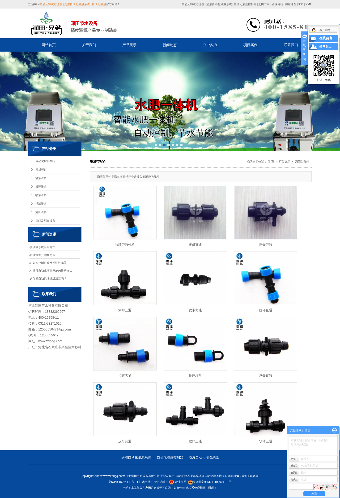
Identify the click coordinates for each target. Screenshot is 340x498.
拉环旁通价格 (125, 245)
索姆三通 (125, 310)
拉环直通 (265, 310)
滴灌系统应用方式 (44, 247)
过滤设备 (41, 203)
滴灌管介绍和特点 (44, 255)
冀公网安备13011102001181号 (212, 482)
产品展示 (129, 45)
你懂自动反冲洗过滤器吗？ (50, 278)
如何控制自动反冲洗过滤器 (50, 262)
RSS (300, 4)
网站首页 (49, 45)
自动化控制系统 (45, 161)
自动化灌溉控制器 (245, 4)
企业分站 (277, 4)
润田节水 (264, 4)
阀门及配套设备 (45, 220)
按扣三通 (195, 441)
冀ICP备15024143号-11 (123, 482)
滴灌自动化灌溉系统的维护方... (52, 270)
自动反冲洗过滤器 (193, 4)
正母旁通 (265, 245)
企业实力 (210, 45)
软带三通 (265, 441)
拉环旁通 (125, 376)
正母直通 (195, 245)
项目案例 (250, 45)
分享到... (325, 46)
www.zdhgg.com (50, 341)
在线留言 (325, 38)
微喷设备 (41, 186)
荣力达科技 (161, 482)
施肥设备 (41, 212)
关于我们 (89, 45)
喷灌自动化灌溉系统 (204, 457)
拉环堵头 (195, 376)
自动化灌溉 (232, 476)
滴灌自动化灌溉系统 (219, 4)
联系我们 (291, 45)
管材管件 (41, 169)
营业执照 (180, 482)
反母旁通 (125, 441)
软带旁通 (195, 310)
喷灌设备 (41, 195)
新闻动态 (170, 45)
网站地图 (291, 4)
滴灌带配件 (302, 161)
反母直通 (265, 376)
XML (308, 4)
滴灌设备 (41, 178)
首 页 (271, 161)
